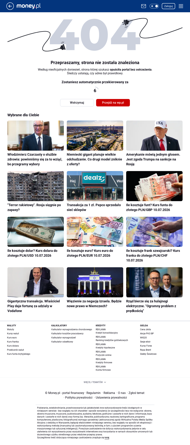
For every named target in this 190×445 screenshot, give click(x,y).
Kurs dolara (13, 346)
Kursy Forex (146, 346)
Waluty (10, 329)
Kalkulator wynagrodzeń (63, 337)
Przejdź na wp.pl (113, 102)
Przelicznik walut (15, 350)
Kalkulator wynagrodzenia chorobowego (71, 329)
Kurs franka (13, 341)
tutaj (107, 437)
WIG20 (143, 337)
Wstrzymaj (77, 102)
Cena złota (145, 329)
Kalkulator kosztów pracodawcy (67, 333)
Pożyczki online (103, 355)
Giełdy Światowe (148, 354)
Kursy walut (13, 333)
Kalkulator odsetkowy (62, 341)
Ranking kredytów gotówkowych (112, 340)
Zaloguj (168, 6)
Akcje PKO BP (147, 333)
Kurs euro (12, 337)
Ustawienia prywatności (110, 397)
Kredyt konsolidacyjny (107, 333)
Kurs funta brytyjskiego (18, 354)
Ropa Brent (145, 350)
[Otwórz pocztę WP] (144, 6)
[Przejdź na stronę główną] (10, 9)
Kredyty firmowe (104, 362)
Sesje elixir (145, 341)
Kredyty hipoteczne (105, 347)
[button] (154, 6)
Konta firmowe (103, 370)
